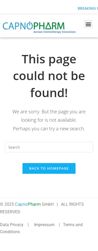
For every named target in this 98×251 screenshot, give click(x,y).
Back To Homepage (49, 168)
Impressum (44, 224)
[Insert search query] (49, 147)
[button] (88, 24)
